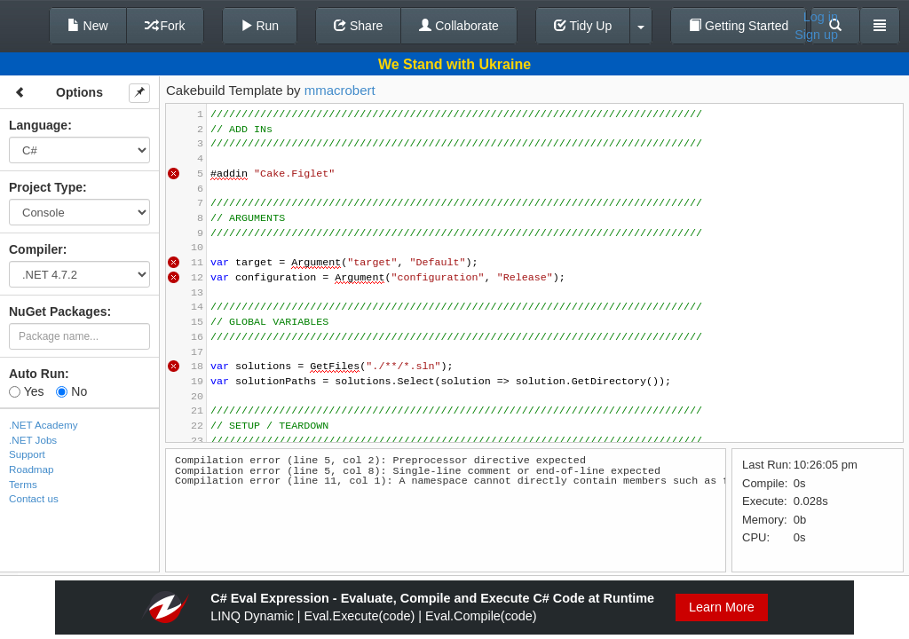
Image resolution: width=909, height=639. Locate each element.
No (71, 391)
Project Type (46, 187)
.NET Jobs (33, 440)
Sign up (816, 35)
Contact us (34, 498)
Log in (820, 17)
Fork (165, 26)
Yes (26, 391)
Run (260, 26)
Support (27, 454)
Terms (23, 484)
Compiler (36, 249)
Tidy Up (583, 26)
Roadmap (31, 469)
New (87, 26)
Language (38, 125)
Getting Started (738, 26)
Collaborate (459, 26)
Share (358, 26)
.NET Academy (43, 424)
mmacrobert (339, 90)
